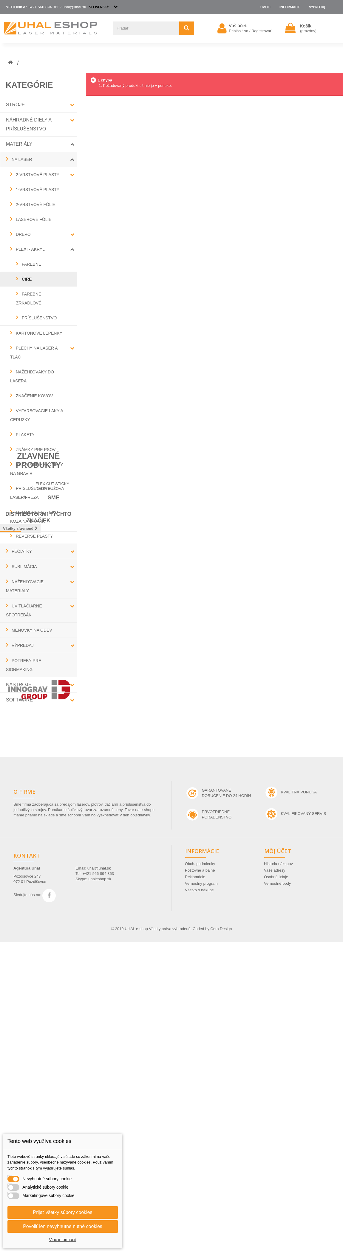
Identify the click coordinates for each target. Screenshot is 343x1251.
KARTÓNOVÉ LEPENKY (38, 333)
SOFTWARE (19, 699)
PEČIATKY (21, 551)
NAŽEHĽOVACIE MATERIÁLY (25, 586)
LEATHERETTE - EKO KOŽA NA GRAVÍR (34, 517)
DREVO (23, 234)
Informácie (289, 7)
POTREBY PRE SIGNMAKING (23, 665)
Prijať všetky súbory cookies (62, 1212)
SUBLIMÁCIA (23, 566)
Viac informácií (62, 1239)
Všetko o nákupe (199, 1199)
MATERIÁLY (19, 144)
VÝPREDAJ (317, 7)
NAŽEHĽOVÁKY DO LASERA (32, 376)
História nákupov (278, 1172)
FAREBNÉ (31, 264)
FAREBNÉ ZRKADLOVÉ (28, 298)
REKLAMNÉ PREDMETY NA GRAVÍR (36, 469)
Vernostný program (201, 1192)
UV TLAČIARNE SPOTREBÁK (24, 610)
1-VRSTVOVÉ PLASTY (37, 189)
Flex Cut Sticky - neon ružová (53, 759)
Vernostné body (277, 1192)
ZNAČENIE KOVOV (34, 395)
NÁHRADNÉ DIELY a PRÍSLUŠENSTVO (29, 124)
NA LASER (21, 159)
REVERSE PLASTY (34, 536)
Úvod (265, 7)
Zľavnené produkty (38, 731)
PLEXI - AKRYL (30, 249)
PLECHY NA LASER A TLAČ (34, 352)
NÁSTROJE (18, 684)
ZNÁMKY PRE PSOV (35, 449)
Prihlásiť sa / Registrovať (250, 31)
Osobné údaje (276, 1186)
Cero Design (221, 1237)
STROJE (15, 104)
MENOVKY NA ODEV (31, 630)
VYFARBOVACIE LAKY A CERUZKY (36, 415)
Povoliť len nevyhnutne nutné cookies (62, 1226)
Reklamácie (195, 1186)
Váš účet (238, 25)
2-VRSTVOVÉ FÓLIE (35, 204)
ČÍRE (26, 279)
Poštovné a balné (200, 1179)
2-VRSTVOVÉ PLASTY (37, 174)
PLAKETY (25, 434)
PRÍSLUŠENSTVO (39, 318)
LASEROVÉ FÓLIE (33, 219)
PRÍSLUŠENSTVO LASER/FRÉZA (30, 493)
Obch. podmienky (200, 1172)
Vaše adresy (274, 1179)
